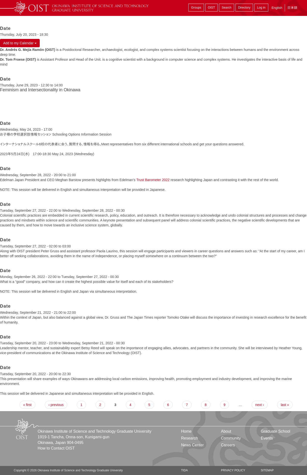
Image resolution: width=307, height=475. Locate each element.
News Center (192, 445)
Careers (228, 445)
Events (267, 438)
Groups (196, 7)
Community (231, 438)
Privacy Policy (233, 470)
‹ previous (56, 405)
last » (285, 405)
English (276, 8)
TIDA (184, 470)
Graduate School (275, 431)
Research (189, 438)
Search (226, 7)
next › (259, 405)
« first (27, 405)
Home (186, 431)
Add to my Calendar (20, 43)
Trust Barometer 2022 (153, 180)
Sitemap (267, 470)
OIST (211, 7)
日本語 (292, 8)
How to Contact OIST (56, 448)
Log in (261, 7)
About (226, 431)
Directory (244, 7)
